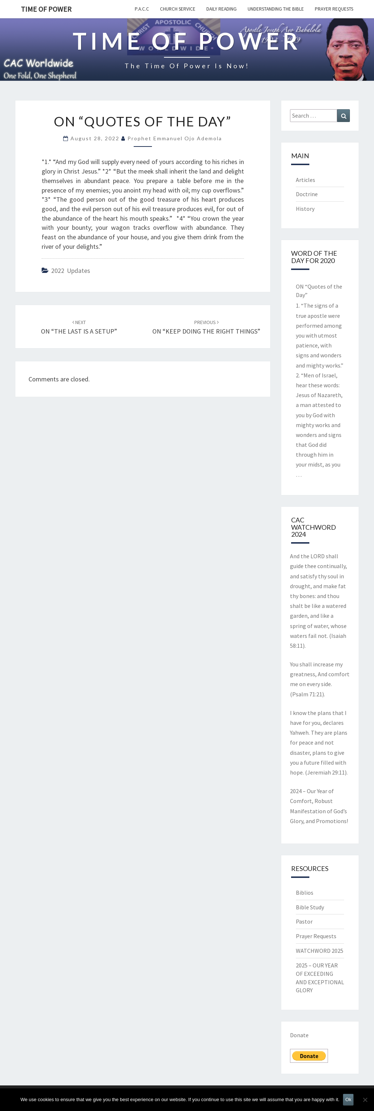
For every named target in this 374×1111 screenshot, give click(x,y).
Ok (348, 1099)
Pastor (304, 921)
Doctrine (307, 194)
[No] (365, 1099)
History (305, 208)
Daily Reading (221, 9)
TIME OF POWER (46, 9)
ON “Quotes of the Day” (319, 290)
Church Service (177, 9)
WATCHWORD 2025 (319, 950)
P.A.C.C (142, 9)
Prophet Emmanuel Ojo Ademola (174, 138)
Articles (305, 179)
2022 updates (70, 270)
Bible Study (310, 907)
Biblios (304, 892)
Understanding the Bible (276, 9)
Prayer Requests (334, 9)
